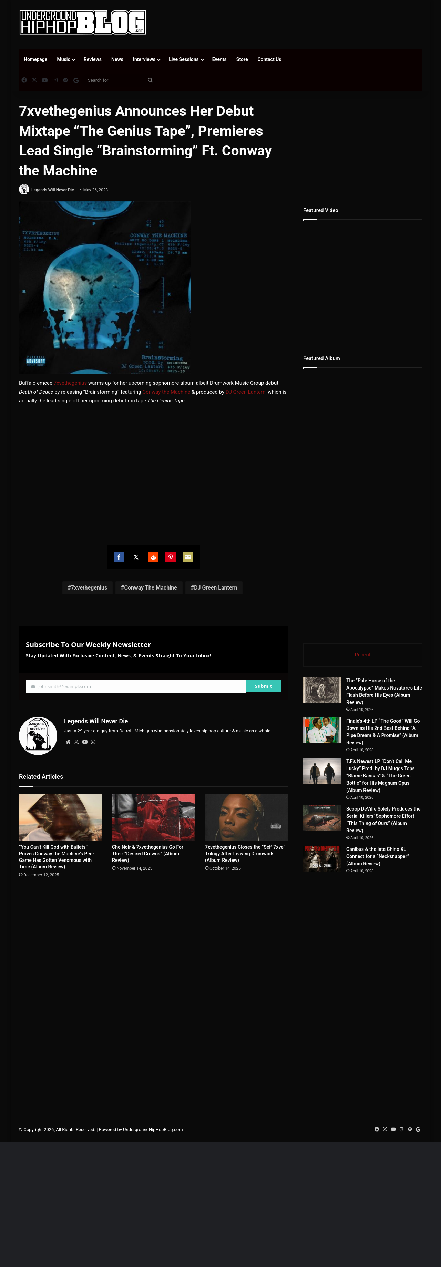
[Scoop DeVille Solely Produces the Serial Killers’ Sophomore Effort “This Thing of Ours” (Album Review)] (322, 818)
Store (242, 59)
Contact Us (269, 59)
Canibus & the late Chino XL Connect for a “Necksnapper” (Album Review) (377, 856)
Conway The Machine (150, 587)
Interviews (144, 59)
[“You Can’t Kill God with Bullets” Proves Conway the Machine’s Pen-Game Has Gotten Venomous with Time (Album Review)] (60, 817)
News (117, 59)
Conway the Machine (166, 392)
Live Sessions (184, 59)
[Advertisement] (289, 22)
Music (63, 59)
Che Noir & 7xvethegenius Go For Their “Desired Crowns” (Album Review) (147, 853)
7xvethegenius (70, 383)
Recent (362, 655)
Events (219, 59)
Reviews (93, 59)
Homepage (35, 59)
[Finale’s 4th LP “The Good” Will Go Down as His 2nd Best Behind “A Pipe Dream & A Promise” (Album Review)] (322, 730)
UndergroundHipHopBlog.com (153, 1129)
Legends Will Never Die (52, 190)
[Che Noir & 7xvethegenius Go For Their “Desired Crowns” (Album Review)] (153, 817)
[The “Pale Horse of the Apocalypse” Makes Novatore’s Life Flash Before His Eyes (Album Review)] (322, 690)
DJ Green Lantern (246, 392)
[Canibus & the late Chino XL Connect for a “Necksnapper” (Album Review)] (322, 859)
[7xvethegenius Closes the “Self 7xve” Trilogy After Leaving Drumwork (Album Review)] (246, 817)
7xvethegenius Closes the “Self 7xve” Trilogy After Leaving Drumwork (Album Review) (245, 853)
